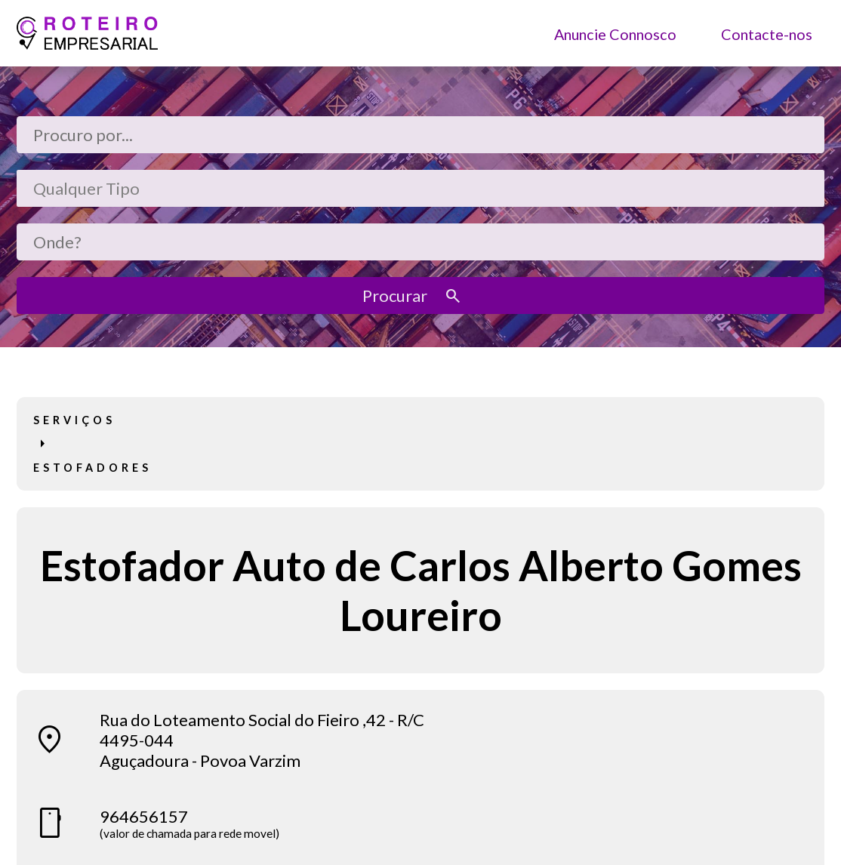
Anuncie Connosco (615, 33)
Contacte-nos (766, 33)
